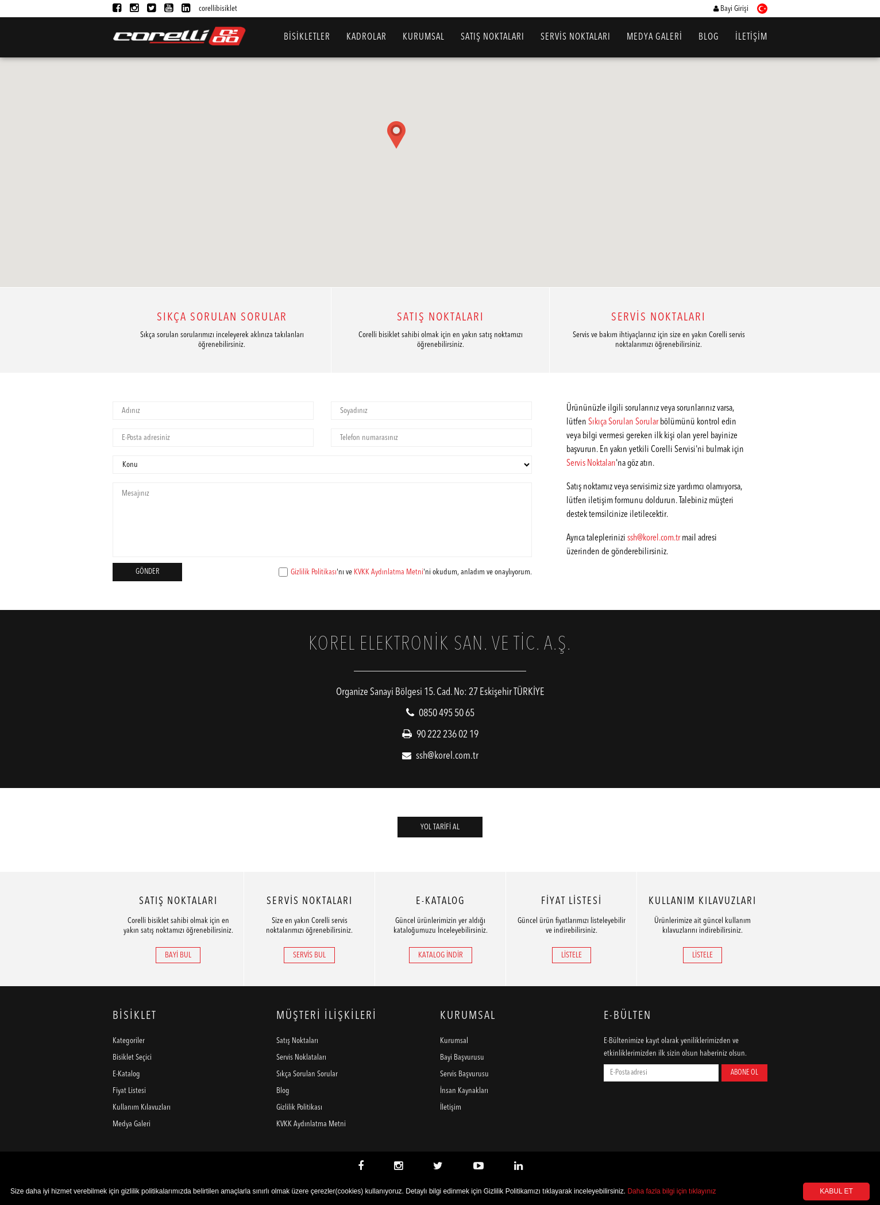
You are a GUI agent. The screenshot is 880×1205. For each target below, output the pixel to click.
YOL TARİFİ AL (440, 827)
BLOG (708, 37)
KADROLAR (366, 37)
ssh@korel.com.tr (653, 538)
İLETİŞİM (751, 37)
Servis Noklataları (301, 1057)
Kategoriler (129, 1041)
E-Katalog (126, 1074)
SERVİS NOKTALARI (576, 37)
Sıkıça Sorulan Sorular (623, 422)
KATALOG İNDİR (440, 955)
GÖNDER (147, 572)
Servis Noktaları (591, 463)
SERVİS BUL (309, 955)
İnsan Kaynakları (464, 1091)
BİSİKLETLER (307, 37)
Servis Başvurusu (464, 1074)
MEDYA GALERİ (654, 37)
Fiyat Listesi (129, 1091)
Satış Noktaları (297, 1041)
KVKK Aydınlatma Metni (388, 572)
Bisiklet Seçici (132, 1057)
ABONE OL (744, 1072)
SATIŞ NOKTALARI (492, 37)
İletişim (450, 1107)
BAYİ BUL (178, 955)
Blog (283, 1091)
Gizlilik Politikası (314, 572)
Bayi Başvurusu (462, 1057)
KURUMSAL (424, 37)
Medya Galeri (131, 1124)
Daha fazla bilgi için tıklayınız (671, 1191)
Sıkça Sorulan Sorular (307, 1074)
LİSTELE (571, 955)
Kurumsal (454, 1041)
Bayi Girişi (730, 9)
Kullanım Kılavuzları (142, 1107)
